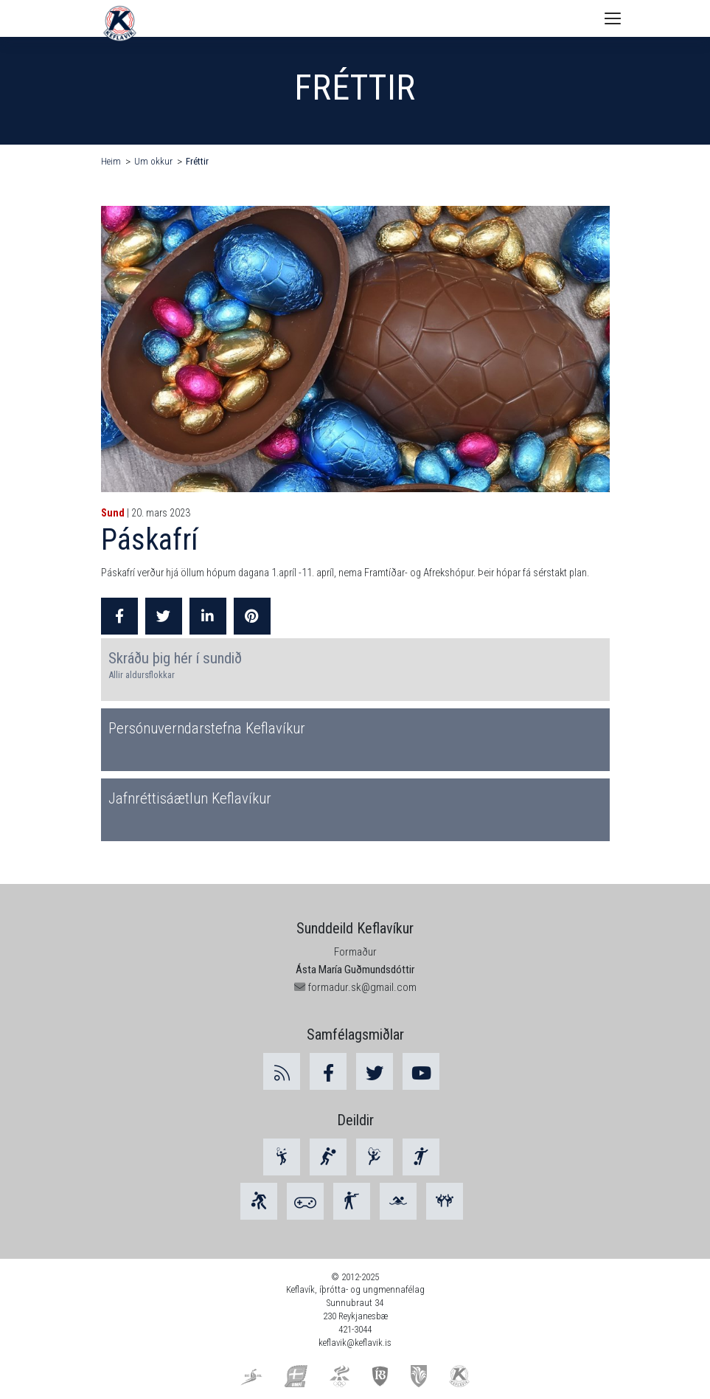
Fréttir (197, 161)
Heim (111, 161)
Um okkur (153, 161)
